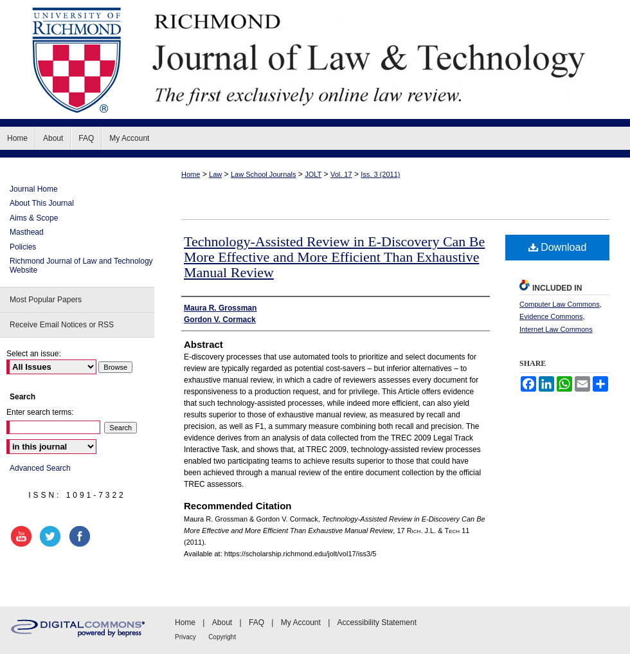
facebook (81, 536)
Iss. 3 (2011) (380, 174)
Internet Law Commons (556, 329)
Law (215, 174)
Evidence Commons (550, 316)
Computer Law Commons (559, 304)
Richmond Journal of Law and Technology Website (81, 266)
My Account (301, 622)
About (222, 622)
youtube (23, 536)
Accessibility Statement (377, 622)
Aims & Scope (34, 218)
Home (190, 174)
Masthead (27, 232)
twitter (52, 536)
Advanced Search (40, 468)
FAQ (256, 622)
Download (557, 247)
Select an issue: (33, 353)
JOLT (313, 174)
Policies (23, 246)
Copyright (222, 636)
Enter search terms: (40, 412)
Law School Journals (263, 174)
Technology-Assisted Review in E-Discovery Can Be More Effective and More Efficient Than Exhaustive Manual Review (334, 256)
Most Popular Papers (46, 299)
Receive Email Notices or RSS (62, 324)
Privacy (185, 636)
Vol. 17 (341, 174)
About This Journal (42, 203)
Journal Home (34, 189)
